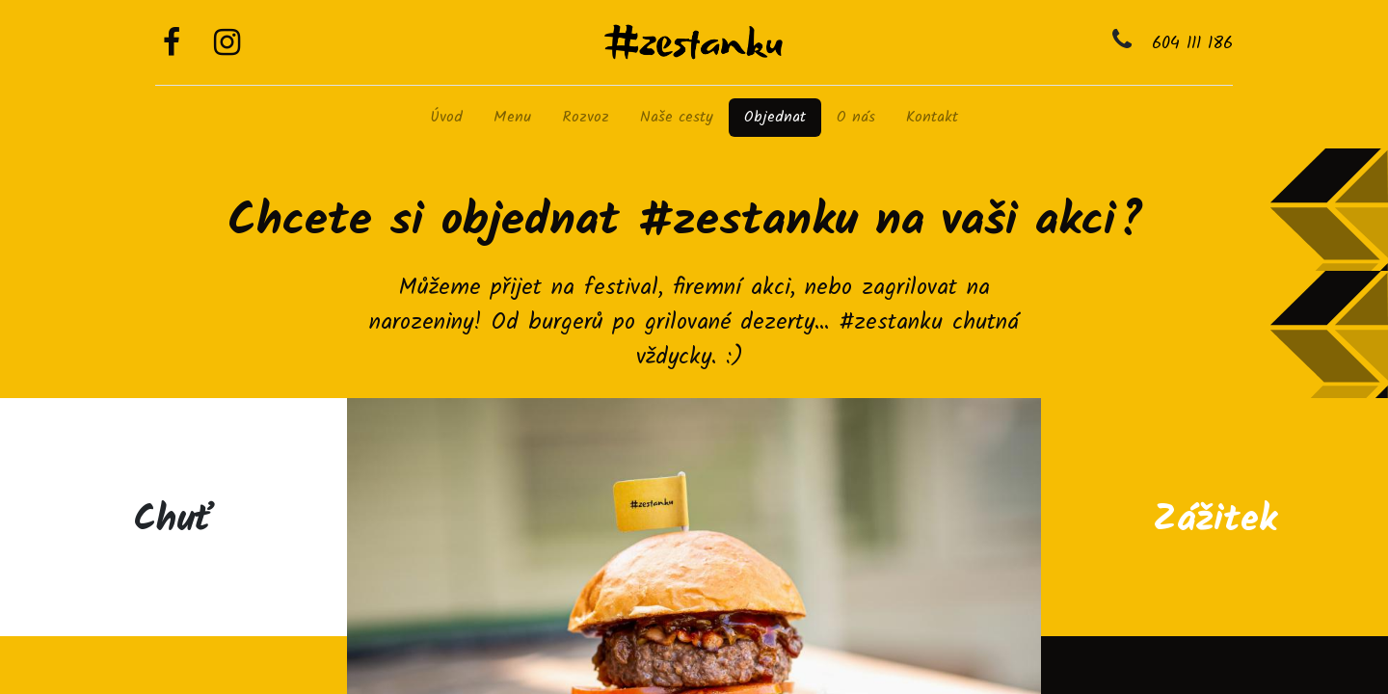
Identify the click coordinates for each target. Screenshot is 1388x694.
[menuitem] (446, 117)
